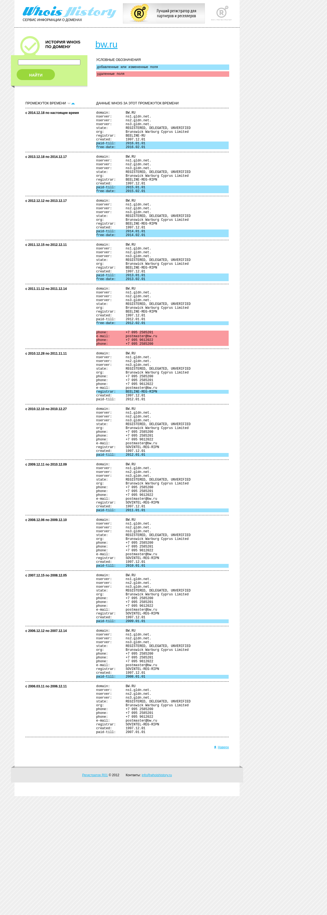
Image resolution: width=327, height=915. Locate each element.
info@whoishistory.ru (157, 894)
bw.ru (106, 44)
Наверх (221, 866)
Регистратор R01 (95, 894)
